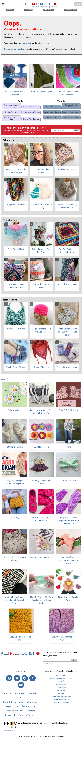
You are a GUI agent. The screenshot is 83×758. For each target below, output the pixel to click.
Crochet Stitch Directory (31, 109)
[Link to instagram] (32, 680)
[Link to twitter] (17, 680)
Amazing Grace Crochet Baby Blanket (67, 95)
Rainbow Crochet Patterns (71, 114)
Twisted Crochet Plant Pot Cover (41, 252)
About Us (8, 695)
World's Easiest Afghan (41, 93)
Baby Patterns (52, 119)
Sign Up (76, 132)
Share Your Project (14, 712)
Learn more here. (11, 732)
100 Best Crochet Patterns (31, 114)
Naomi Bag (14, 519)
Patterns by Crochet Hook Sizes (12, 120)
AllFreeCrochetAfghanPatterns (61, 680)
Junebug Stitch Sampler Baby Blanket (16, 173)
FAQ (20, 699)
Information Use (29, 134)
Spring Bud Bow (69, 482)
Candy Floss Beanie (67, 171)
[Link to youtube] (21, 687)
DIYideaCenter (61, 689)
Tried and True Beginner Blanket (67, 287)
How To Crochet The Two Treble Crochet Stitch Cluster (41, 602)
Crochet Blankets (52, 109)
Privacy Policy (28, 708)
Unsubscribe (11, 717)
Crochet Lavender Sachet (41, 559)
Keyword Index (12, 708)
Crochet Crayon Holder (67, 369)
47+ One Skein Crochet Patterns (15, 95)
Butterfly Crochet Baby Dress (41, 484)
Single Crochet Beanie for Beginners (41, 332)
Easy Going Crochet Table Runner (21, 640)
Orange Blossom (41, 369)
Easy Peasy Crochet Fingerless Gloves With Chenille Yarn (69, 522)
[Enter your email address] (57, 662)
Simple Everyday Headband (41, 173)
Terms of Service (27, 717)
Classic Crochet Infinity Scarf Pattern (67, 208)
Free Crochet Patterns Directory (11, 108)
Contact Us (32, 695)
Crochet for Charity (11, 114)
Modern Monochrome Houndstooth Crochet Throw (14, 602)
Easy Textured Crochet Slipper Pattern (41, 521)
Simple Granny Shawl (16, 206)
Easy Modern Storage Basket (41, 287)
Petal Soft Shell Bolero (68, 412)
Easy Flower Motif (41, 449)
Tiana (68, 449)
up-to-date (27, 45)
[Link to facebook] (9, 680)
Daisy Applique (14, 412)
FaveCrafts (61, 683)
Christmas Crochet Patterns (71, 108)
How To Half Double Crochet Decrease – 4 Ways (68, 562)
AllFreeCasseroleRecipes (61, 704)
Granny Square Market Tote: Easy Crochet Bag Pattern (67, 334)
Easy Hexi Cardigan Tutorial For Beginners (14, 484)
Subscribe (30, 712)
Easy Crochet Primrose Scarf (62, 640)
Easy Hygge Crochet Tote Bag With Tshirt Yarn (41, 413)
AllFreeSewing (61, 686)
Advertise (19, 695)
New (4, 381)
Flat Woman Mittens (14, 449)
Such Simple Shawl (16, 251)
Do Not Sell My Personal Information (20, 704)
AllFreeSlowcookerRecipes (61, 698)
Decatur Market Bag (16, 331)
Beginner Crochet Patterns (52, 114)
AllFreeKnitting (61, 677)
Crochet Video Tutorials (31, 121)
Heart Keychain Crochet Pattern (68, 600)
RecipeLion (61, 692)
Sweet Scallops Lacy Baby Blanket (14, 560)
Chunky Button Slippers (16, 369)
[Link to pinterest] (25, 680)
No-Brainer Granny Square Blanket (16, 287)
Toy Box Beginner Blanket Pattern (67, 252)
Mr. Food (61, 695)
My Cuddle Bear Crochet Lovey (41, 208)
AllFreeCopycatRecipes (61, 701)
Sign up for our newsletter (15, 51)
